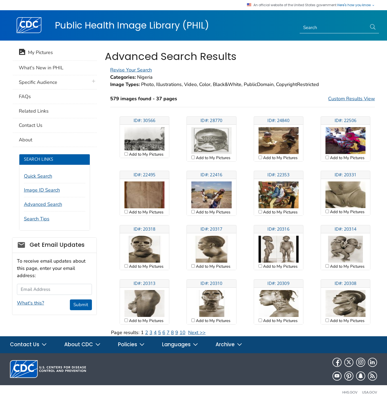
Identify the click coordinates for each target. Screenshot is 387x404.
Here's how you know (356, 5)
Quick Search (38, 176)
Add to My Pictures (145, 154)
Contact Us (30, 125)
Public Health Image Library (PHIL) (132, 25)
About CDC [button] (82, 344)
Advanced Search (43, 204)
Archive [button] (229, 344)
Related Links (34, 111)
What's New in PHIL (41, 68)
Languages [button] (180, 344)
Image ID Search (42, 190)
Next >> (197, 332)
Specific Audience (38, 82)
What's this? (30, 303)
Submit (80, 305)
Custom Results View (351, 98)
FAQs (25, 96)
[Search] (333, 28)
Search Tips (36, 219)
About (25, 140)
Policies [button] (131, 344)
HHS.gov (349, 392)
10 (182, 332)
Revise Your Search (131, 70)
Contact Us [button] (28, 344)
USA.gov (369, 392)
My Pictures (36, 53)
